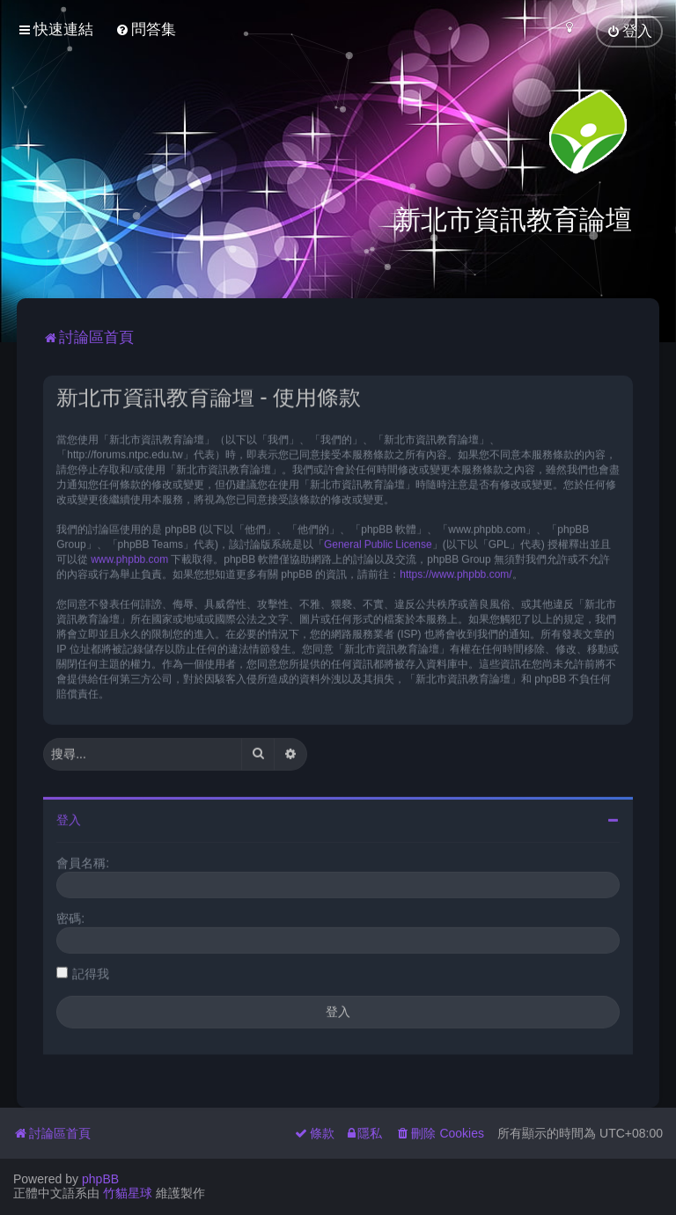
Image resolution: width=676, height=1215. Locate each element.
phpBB (100, 1179)
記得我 (90, 971)
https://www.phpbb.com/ (455, 572)
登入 (68, 817)
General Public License (378, 542)
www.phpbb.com (129, 557)
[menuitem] (145, 29)
